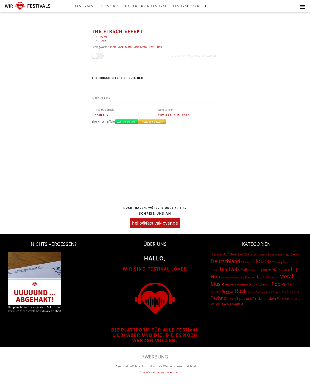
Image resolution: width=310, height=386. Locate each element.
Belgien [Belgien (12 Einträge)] (263, 254)
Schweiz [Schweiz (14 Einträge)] (277, 292)
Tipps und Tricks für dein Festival (133, 6)
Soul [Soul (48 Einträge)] (290, 292)
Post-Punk (155, 47)
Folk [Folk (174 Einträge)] (244, 269)
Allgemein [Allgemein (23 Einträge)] (216, 254)
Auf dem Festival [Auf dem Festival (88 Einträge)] (236, 254)
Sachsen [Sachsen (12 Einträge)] (251, 292)
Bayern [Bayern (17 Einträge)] (255, 254)
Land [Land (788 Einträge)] (263, 276)
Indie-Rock (117, 47)
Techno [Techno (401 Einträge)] (219, 298)
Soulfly (102, 115)
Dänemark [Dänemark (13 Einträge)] (246, 262)
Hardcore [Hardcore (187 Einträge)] (281, 269)
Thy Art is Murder (174, 115)
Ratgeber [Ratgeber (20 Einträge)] (216, 292)
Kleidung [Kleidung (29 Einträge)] (250, 277)
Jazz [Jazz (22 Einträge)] (242, 277)
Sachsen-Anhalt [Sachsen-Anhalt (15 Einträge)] (264, 292)
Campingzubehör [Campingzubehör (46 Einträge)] (287, 254)
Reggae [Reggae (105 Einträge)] (228, 291)
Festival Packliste (191, 6)
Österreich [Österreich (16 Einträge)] (238, 303)
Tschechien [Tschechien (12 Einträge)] (294, 299)
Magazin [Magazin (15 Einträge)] (274, 277)
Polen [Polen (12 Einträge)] (268, 285)
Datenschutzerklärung (152, 372)
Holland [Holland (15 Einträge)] (225, 277)
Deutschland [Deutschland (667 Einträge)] (225, 261)
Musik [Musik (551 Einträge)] (217, 283)
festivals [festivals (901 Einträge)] (230, 269)
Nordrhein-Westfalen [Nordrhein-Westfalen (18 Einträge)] (237, 285)
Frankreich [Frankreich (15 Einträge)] (254, 270)
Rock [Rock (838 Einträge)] (241, 291)
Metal (103, 37)
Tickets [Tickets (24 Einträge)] (231, 299)
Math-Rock (132, 47)
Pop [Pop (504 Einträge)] (276, 284)
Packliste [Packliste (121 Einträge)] (257, 284)
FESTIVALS (84, 6)
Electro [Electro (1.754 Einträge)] (261, 261)
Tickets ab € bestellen (152, 121)
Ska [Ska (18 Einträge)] (284, 292)
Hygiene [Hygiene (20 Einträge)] (234, 277)
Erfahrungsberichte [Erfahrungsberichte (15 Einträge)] (282, 262)
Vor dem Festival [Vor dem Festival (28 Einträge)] (221, 303)
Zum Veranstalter (126, 121)
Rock (103, 41)
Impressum (172, 372)
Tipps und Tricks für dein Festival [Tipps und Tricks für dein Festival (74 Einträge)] (262, 298)
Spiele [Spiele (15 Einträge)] (297, 292)
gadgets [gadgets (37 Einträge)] (266, 270)
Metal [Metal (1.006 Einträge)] (286, 276)
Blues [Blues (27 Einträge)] (271, 254)
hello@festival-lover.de (155, 223)
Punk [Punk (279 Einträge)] (286, 284)
